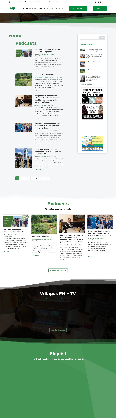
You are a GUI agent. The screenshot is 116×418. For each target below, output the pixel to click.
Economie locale (45, 54)
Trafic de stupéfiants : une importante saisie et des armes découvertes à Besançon (93, 78)
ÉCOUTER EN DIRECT (78, 8)
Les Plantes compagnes (44, 74)
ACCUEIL (21, 8)
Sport (48, 130)
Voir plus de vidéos (58, 330)
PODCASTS (50, 8)
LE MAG (34, 8)
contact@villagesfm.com (34, 1)
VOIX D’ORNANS (58, 8)
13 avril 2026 (51, 105)
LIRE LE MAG (100, 8)
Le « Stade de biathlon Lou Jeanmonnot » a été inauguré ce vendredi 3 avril (47, 151)
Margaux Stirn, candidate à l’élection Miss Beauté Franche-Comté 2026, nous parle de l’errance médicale (47, 99)
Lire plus (37, 69)
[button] (80, 103)
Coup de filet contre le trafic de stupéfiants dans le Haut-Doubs (94, 56)
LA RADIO (28, 8)
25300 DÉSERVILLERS (17, 1)
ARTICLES (40, 8)
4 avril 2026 (55, 130)
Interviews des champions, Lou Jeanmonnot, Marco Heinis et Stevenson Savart (47, 126)
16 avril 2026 (58, 77)
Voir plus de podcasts (58, 270)
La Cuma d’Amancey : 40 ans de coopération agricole (47, 50)
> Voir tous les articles (86, 84)
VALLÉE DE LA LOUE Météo (92, 127)
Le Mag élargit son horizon (93, 62)
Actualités (37, 54)
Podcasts (52, 54)
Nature (46, 77)
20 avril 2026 (37, 56)
